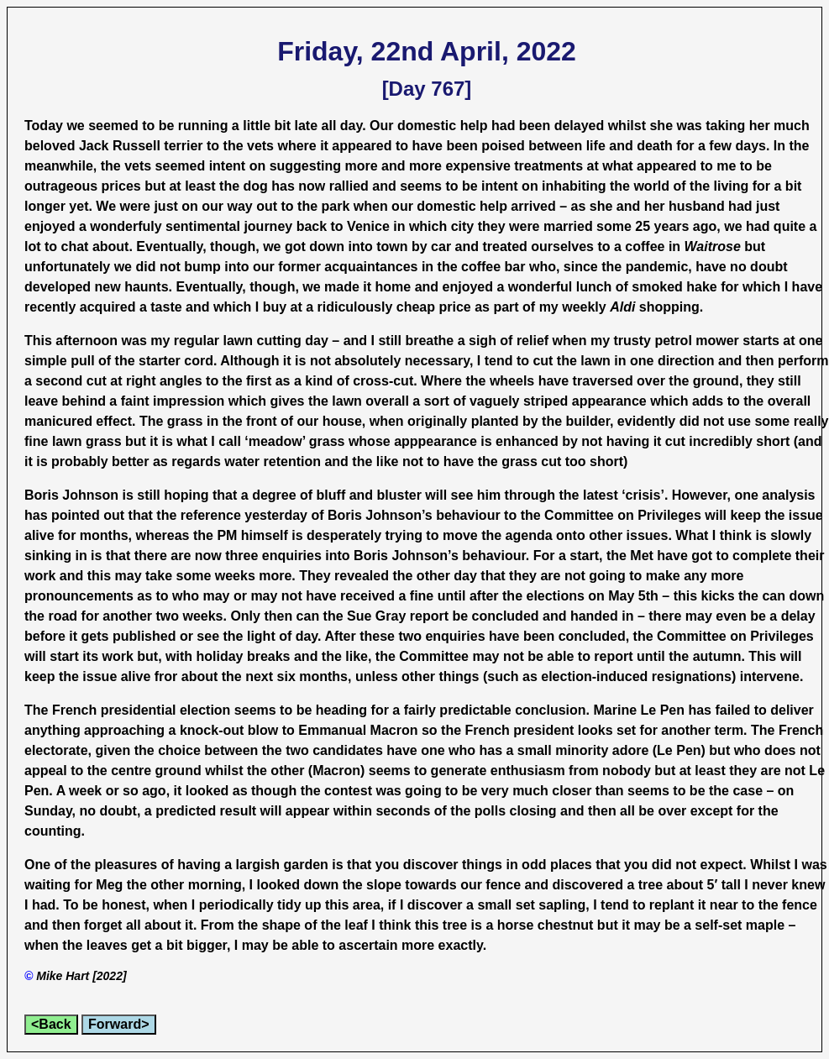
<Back (51, 1024)
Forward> (118, 1024)
